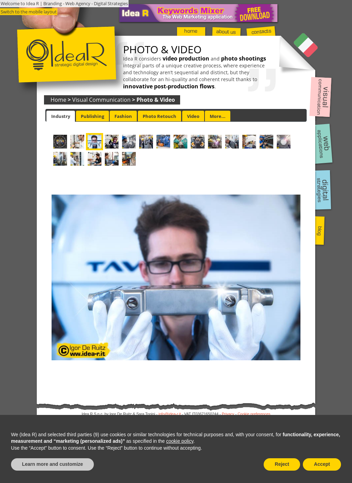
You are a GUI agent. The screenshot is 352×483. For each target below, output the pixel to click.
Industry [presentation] (60, 116)
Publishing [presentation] (92, 116)
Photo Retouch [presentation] (159, 116)
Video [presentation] (193, 116)
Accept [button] (322, 464)
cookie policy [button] (179, 441)
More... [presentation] (218, 116)
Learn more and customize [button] (52, 464)
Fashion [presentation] (123, 116)
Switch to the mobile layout (29, 12)
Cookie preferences (254, 414)
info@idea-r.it (169, 414)
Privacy (228, 414)
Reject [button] (282, 464)
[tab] (60, 116)
